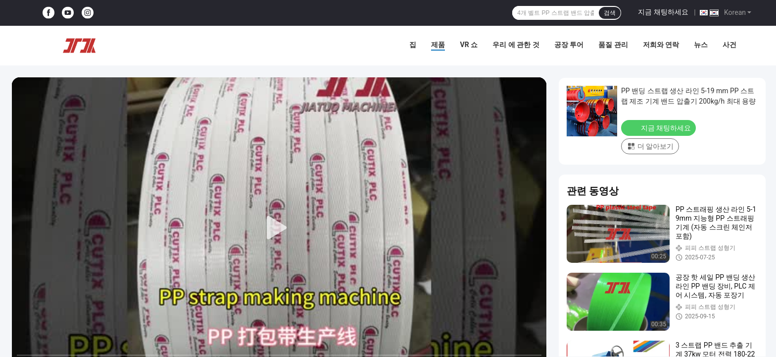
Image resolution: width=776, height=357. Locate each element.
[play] (279, 228)
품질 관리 (613, 45)
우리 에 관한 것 (515, 45)
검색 (610, 12)
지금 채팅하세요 (663, 12)
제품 (438, 45)
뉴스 (701, 45)
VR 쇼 (469, 45)
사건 (729, 45)
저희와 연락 (661, 45)
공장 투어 (568, 45)
